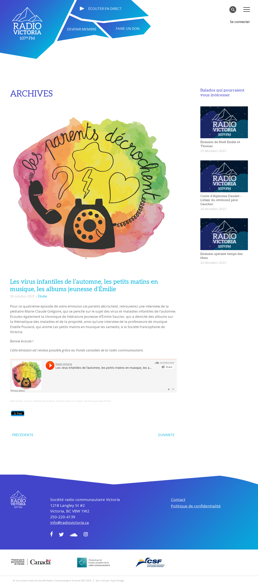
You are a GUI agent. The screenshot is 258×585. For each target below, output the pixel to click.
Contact (178, 499)
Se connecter (240, 21)
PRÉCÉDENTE (22, 434)
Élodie (42, 296)
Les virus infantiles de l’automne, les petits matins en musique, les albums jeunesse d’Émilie (67, 401)
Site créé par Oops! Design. (110, 580)
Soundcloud (73, 534)
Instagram (85, 534)
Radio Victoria (16, 401)
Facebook (51, 534)
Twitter (61, 534)
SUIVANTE (166, 434)
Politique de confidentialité (196, 506)
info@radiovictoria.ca (69, 522)
